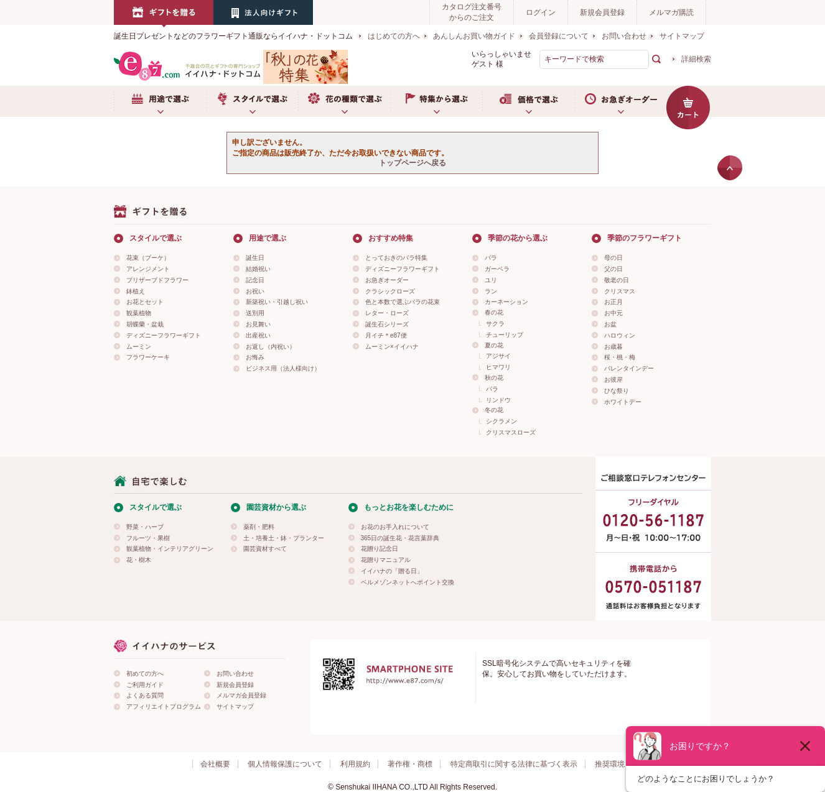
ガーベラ (497, 268)
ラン (491, 291)
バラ (491, 257)
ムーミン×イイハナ (392, 346)
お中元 (613, 313)
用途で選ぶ (160, 101)
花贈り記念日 (379, 548)
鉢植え (135, 291)
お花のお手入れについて (395, 526)
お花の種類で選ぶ (344, 101)
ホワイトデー (622, 401)
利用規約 (355, 764)
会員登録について (559, 36)
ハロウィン (619, 335)
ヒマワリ (498, 367)
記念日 (255, 280)
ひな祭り (616, 390)
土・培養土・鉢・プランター (283, 538)
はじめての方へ (394, 36)
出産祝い (258, 335)
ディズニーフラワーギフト (163, 335)
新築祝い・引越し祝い (277, 301)
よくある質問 (145, 695)
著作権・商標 (410, 764)
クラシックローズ (390, 291)
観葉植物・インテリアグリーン (169, 548)
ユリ (491, 280)
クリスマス (619, 291)
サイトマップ (682, 36)
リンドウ (498, 400)
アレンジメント (148, 268)
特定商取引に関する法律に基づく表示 (513, 764)
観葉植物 (138, 313)
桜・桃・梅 (619, 357)
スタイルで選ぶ (252, 101)
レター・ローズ (387, 313)
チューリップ (504, 334)
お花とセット (145, 301)
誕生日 (255, 257)
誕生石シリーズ (387, 324)
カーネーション (506, 301)
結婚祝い (258, 268)
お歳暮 (613, 346)
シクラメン (501, 421)
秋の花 (494, 377)
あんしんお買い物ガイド (474, 36)
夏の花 (494, 345)
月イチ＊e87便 (386, 335)
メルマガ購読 (671, 12)
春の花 (494, 312)
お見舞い (258, 324)
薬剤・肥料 (258, 526)
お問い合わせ (624, 36)
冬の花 (494, 410)
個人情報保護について (285, 764)
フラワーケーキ (148, 357)
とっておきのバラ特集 (396, 257)
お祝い (255, 291)
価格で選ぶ (528, 101)
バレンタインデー (629, 368)
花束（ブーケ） (148, 257)
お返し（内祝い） (271, 346)
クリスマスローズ (511, 432)
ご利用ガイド (145, 684)
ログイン (541, 12)
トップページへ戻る (412, 163)
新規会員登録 (602, 12)
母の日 (613, 257)
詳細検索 (696, 59)
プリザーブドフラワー (157, 280)
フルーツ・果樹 (148, 538)
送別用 (255, 313)
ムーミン (138, 346)
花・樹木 (138, 559)
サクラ (495, 323)
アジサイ (498, 355)
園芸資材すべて (265, 548)
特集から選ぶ (436, 101)
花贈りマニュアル (386, 559)
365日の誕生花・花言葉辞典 (400, 538)
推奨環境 (610, 764)
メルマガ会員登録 (241, 695)
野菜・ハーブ (145, 526)
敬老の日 (616, 280)
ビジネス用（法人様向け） (283, 368)
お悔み (255, 357)
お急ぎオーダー (620, 101)
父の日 (613, 268)
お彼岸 (613, 379)
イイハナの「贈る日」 (392, 571)
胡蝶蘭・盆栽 (145, 324)
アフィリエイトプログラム (163, 706)
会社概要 (215, 764)
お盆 (610, 324)
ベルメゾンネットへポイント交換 (407, 582)
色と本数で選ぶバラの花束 (402, 301)
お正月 (613, 301)
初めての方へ (145, 673)
